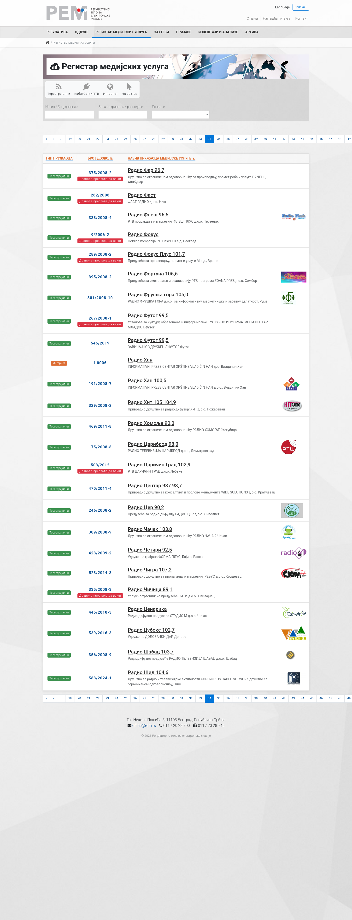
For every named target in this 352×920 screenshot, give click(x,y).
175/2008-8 (100, 447)
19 (70, 139)
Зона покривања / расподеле (121, 107)
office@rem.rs (144, 725)
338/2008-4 (100, 217)
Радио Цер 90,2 (146, 507)
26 (135, 139)
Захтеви (161, 32)
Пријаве (183, 32)
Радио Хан (140, 360)
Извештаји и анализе (218, 32)
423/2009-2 (100, 553)
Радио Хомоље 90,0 (151, 423)
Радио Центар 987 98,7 (155, 485)
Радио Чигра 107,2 (150, 570)
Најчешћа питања (276, 18)
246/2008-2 (100, 510)
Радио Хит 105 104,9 (152, 402)
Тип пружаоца (59, 158)
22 (98, 139)
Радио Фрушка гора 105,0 (158, 294)
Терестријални (58, 89)
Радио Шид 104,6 (148, 672)
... (61, 139)
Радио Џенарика (147, 609)
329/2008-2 (100, 405)
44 (302, 139)
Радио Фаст (142, 195)
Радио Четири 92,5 (150, 550)
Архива (251, 32)
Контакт (301, 18)
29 (163, 139)
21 (88, 139)
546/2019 (100, 343)
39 (256, 139)
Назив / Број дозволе (61, 107)
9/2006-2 (100, 234)
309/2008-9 (100, 532)
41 (274, 139)
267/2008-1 (100, 318)
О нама (252, 18)
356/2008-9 (100, 655)
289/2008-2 (100, 254)
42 (284, 139)
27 (144, 139)
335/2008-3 (100, 589)
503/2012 (100, 465)
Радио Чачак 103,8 (150, 529)
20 (79, 139)
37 (237, 139)
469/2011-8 (100, 426)
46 (321, 139)
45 (311, 139)
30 (172, 139)
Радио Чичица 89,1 (150, 589)
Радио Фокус (143, 234)
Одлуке (81, 32)
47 (330, 139)
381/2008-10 (100, 298)
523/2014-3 (100, 572)
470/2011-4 (100, 488)
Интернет (110, 89)
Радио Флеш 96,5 (148, 215)
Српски (300, 7)
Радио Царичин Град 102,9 (159, 465)
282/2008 (100, 195)
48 (339, 139)
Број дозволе (100, 158)
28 (153, 139)
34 (209, 139)
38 (246, 139)
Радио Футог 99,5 (148, 315)
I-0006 (100, 363)
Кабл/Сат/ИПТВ (86, 89)
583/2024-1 (100, 678)
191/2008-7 (100, 383)
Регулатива (57, 32)
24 (116, 139)
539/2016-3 (100, 633)
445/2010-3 (100, 612)
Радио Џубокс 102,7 (151, 630)
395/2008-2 (100, 277)
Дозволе (158, 107)
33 (200, 139)
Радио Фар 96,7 (146, 170)
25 (126, 139)
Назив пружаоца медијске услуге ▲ (161, 158)
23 (107, 139)
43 (293, 139)
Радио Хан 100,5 (147, 380)
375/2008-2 (100, 173)
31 (181, 139)
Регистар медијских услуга (121, 32)
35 (219, 139)
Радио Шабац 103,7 (151, 652)
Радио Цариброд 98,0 (153, 444)
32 (191, 139)
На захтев (129, 89)
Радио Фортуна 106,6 (153, 274)
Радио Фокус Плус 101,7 (156, 254)
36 (228, 139)
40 (265, 139)
